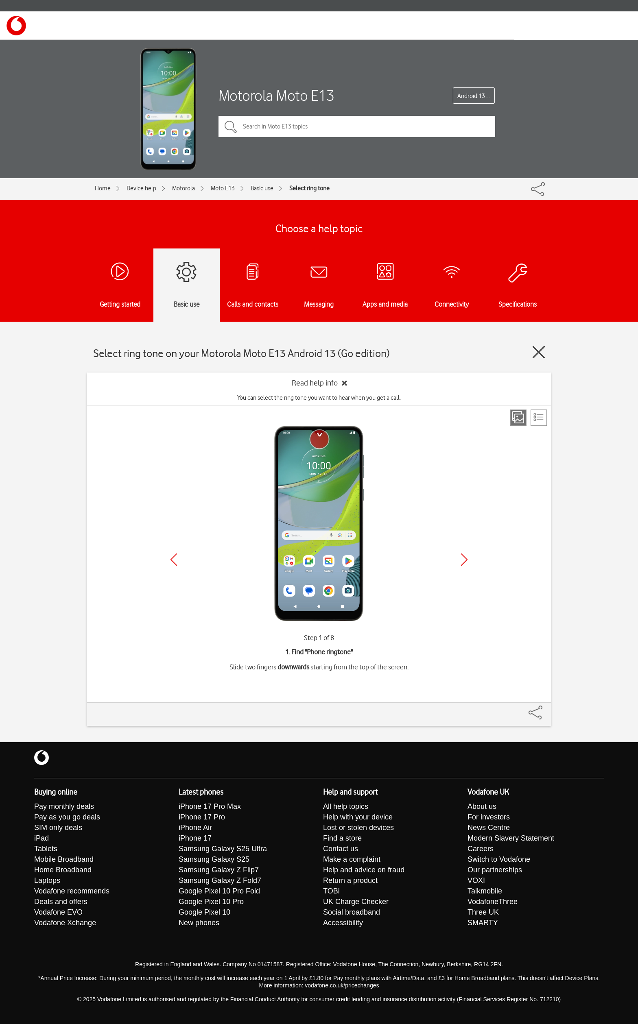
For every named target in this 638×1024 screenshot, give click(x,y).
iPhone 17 (195, 838)
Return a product (350, 880)
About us (482, 806)
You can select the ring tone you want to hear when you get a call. (319, 397)
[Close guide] (539, 352)
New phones (199, 923)
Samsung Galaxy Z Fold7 (220, 880)
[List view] (539, 418)
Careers (481, 849)
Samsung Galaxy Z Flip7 (219, 870)
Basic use (262, 188)
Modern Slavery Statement (511, 838)
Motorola (183, 188)
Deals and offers (60, 902)
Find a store (342, 838)
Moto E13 (223, 188)
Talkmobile (485, 891)
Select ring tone (309, 188)
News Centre (489, 828)
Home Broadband (63, 870)
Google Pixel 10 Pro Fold (219, 891)
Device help (141, 188)
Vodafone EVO (58, 912)
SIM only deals (58, 828)
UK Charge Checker (356, 902)
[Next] (464, 559)
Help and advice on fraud (363, 870)
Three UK (483, 912)
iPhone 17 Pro (202, 817)
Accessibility (343, 923)
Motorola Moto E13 (276, 95)
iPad (41, 838)
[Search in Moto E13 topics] (356, 126)
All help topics (345, 806)
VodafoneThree (493, 902)
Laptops (47, 880)
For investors (489, 817)
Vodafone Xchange (65, 923)
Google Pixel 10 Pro (211, 902)
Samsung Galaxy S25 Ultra (223, 849)
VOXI (476, 880)
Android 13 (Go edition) (476, 96)
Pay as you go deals (67, 817)
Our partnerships (495, 870)
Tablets (45, 849)
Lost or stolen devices (358, 828)
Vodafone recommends (71, 891)
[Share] (545, 708)
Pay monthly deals (64, 806)
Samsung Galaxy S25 (214, 859)
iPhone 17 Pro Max (210, 806)
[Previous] (173, 559)
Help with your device (358, 817)
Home (103, 188)
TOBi (331, 891)
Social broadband (351, 912)
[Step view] (518, 418)
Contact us (340, 849)
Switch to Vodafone (499, 859)
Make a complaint (351, 859)
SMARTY (483, 923)
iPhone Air (195, 828)
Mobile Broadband (64, 859)
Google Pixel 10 (204, 912)
